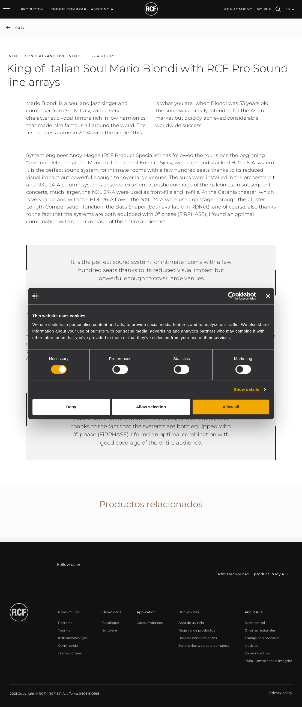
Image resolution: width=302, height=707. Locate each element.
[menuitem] (69, 9)
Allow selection (151, 406)
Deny (71, 406)
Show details (246, 389)
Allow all (231, 406)
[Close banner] (268, 296)
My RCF (264, 9)
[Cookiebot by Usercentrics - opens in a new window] (232, 296)
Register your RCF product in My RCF (254, 574)
